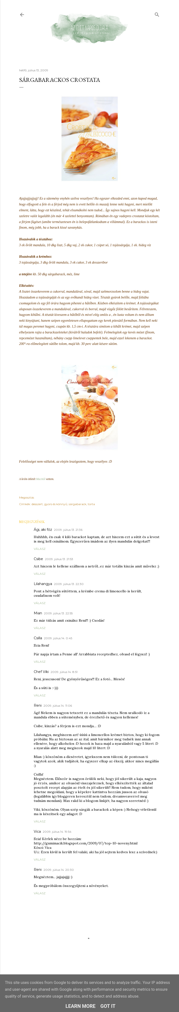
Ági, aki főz (43, 529)
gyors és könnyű (55, 504)
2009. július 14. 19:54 (57, 831)
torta (91, 504)
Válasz (39, 549)
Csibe (38, 559)
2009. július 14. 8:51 (64, 672)
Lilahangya (43, 584)
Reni (38, 705)
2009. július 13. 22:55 (58, 613)
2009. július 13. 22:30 (69, 584)
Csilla (38, 638)
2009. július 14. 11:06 (58, 705)
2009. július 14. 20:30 (59, 870)
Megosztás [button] (26, 497)
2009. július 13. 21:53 (59, 559)
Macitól (40, 479)
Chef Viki (41, 672)
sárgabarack (77, 504)
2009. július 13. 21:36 (68, 530)
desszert (37, 504)
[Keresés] (157, 13)
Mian (38, 613)
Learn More (81, 1006)
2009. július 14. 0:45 (58, 638)
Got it (108, 1006)
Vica (37, 831)
